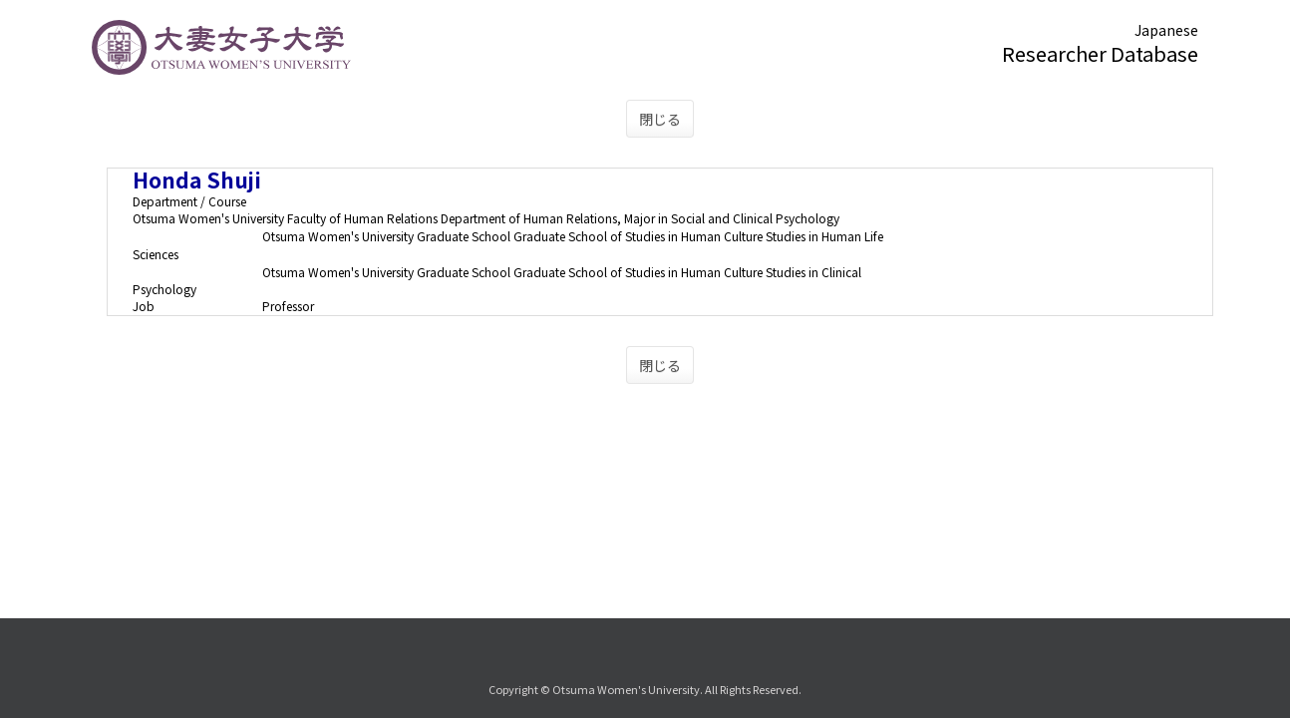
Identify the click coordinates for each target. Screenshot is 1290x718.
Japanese (1166, 30)
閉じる (660, 119)
